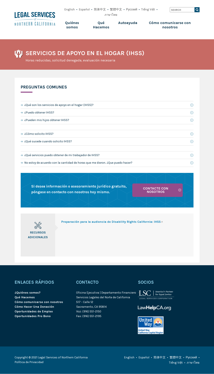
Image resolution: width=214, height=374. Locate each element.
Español (84, 9)
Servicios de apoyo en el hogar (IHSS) (85, 53)
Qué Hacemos (101, 25)
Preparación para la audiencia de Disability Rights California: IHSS (112, 222)
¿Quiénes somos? (28, 292)
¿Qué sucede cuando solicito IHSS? (48, 141)
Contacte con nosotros (155, 190)
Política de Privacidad (29, 362)
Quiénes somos (72, 25)
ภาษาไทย (111, 15)
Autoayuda (127, 23)
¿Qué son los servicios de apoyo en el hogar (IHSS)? (58, 105)
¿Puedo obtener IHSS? (39, 112)
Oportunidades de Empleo (34, 311)
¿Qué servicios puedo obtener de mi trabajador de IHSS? (62, 155)
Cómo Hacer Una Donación (34, 307)
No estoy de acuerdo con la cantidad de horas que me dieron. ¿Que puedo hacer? (78, 163)
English (69, 9)
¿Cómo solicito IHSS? (38, 134)
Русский (131, 9)
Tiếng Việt (148, 9)
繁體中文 (116, 9)
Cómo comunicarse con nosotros (170, 25)
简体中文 (100, 9)
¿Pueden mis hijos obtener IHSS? (46, 120)
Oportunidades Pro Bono (33, 316)
